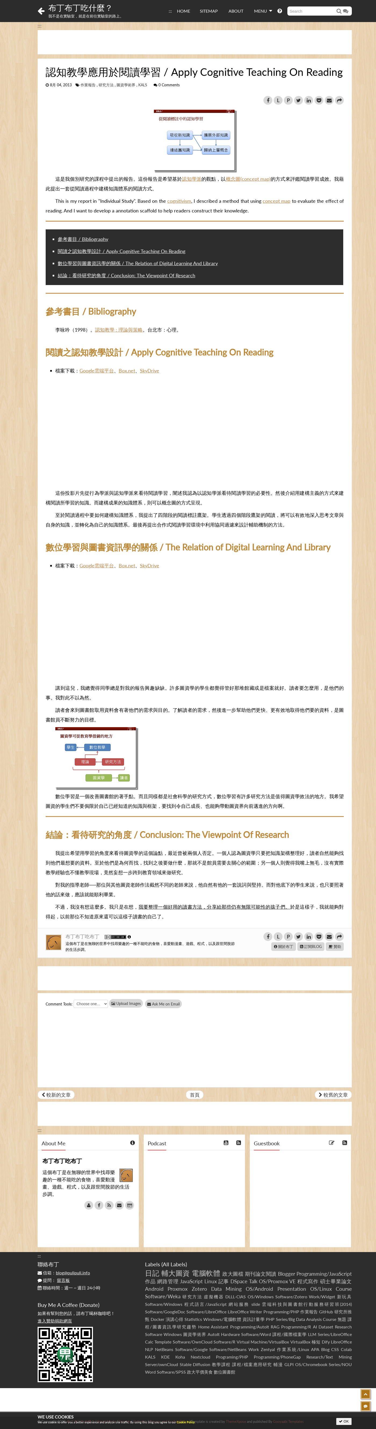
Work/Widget (322, 1296)
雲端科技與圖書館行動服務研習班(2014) (307, 1304)
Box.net (127, 371)
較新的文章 (56, 1095)
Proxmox (177, 1289)
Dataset (326, 1326)
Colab (346, 1349)
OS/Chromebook (311, 1364)
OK (344, 1421)
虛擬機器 (214, 1296)
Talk (253, 1281)
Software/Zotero (291, 1296)
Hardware (230, 1334)
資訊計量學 (254, 1319)
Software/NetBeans (228, 1349)
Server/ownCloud (161, 1364)
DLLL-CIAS (235, 1296)
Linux (210, 1281)
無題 (342, 1319)
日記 (152, 1273)
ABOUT (236, 10)
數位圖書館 (224, 1371)
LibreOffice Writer (245, 1311)
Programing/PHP (232, 1356)
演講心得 (174, 1319)
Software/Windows (163, 1304)
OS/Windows (261, 1296)
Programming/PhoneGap (277, 1356)
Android (154, 1289)
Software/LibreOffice (206, 1311)
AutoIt (214, 1334)
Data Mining (226, 1289)
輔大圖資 (175, 1273)
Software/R (224, 1341)
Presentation (291, 1289)
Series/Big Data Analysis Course (306, 1319)
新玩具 (344, 1296)
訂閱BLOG (311, 946)
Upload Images (126, 1003)
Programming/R (296, 1326)
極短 (316, 1341)
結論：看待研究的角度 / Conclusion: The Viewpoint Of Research (126, 275)
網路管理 (167, 1281)
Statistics (193, 1319)
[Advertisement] (195, 42)
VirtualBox (300, 1341)
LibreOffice (341, 1341)
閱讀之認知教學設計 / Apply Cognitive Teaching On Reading (121, 251)
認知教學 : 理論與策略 (119, 330)
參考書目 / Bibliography (83, 239)
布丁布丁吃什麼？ (80, 7)
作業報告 (88, 85)
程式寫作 (308, 1281)
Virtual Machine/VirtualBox (263, 1341)
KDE (165, 1356)
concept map (276, 201)
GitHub (326, 1311)
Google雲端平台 (96, 371)
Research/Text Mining (329, 1356)
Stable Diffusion (195, 1364)
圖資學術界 (126, 85)
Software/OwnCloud (192, 1341)
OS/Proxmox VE (277, 1281)
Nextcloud (200, 1356)
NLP (149, 1349)
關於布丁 (283, 946)
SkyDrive (149, 371)
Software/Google (191, 1349)
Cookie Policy (186, 1422)
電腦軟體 (206, 1273)
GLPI (289, 1364)
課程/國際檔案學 (289, 1334)
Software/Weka (162, 1296)
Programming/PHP (281, 1311)
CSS (335, 1349)
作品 (150, 1281)
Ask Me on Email (166, 1004)
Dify (326, 1341)
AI (315, 1326)
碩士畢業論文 (336, 1281)
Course (344, 1289)
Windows (173, 1334)
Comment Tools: (59, 1004)
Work (253, 1349)
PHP (270, 1319)
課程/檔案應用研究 (252, 1364)
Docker (157, 1319)
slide (255, 1304)
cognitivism (179, 201)
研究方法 (106, 85)
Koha (180, 1356)
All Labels (174, 1264)
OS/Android (259, 1289)
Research (343, 1326)
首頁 (195, 1095)
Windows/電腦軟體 (222, 1319)
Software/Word (256, 1334)
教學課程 (221, 1364)
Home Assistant (213, 1326)
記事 (223, 1281)
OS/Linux (321, 1289)
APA (315, 1349)
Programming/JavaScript (324, 1274)
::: (170, 10)
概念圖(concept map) (248, 179)
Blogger (286, 1274)
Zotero (199, 1289)
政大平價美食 (200, 1371)
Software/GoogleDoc (165, 1311)
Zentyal (268, 1349)
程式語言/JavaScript (205, 1304)
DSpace (238, 1281)
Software (153, 1334)
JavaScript (191, 1281)
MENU (263, 10)
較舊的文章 (333, 1095)
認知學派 (191, 179)
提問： (54, 1280)
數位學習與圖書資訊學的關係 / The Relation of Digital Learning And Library (138, 263)
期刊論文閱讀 (260, 1274)
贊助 (334, 946)
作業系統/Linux (293, 1349)
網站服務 (239, 1304)
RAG (275, 1326)
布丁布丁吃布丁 (83, 936)
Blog (325, 1349)
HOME (183, 10)
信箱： (64, 1272)
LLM (312, 1334)
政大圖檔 (232, 1274)
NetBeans (164, 1349)
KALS (142, 85)
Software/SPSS (171, 1371)
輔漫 (278, 1364)
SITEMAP (209, 10)
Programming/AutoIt (249, 1326)
